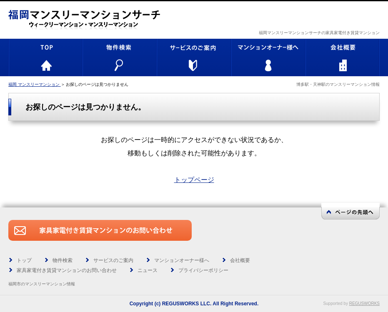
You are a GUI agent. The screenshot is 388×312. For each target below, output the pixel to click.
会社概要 (240, 260)
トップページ (194, 179)
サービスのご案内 (113, 260)
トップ (24, 260)
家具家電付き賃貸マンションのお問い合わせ (67, 270)
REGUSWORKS (364, 303)
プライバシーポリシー (203, 270)
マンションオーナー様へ (181, 260)
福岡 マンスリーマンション (34, 84)
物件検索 (63, 260)
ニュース (148, 270)
